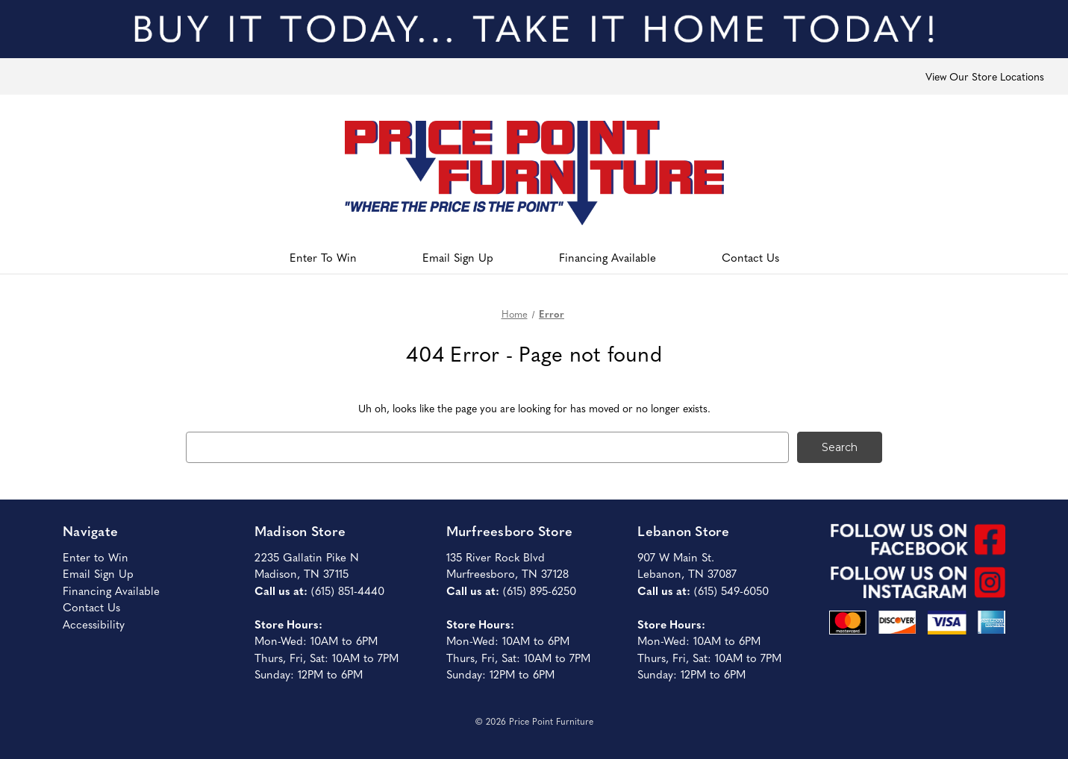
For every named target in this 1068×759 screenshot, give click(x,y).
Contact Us (750, 257)
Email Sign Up (457, 257)
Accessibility (94, 624)
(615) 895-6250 (539, 590)
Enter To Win (323, 257)
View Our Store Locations (984, 76)
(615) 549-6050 (731, 590)
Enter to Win (95, 556)
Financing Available (607, 257)
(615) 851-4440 (347, 590)
